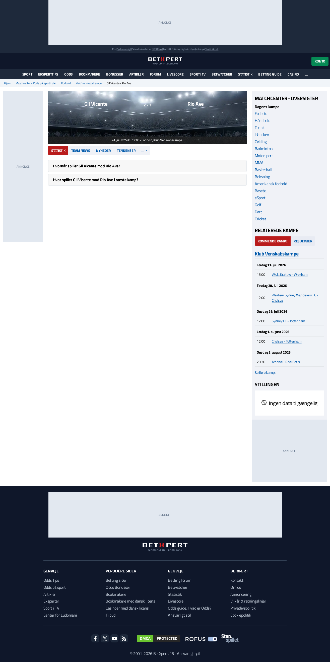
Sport (27, 74)
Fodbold (66, 83)
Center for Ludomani (60, 615)
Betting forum (179, 580)
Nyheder (103, 150)
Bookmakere (89, 74)
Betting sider (116, 580)
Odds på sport (54, 587)
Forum (155, 74)
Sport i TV (198, 74)
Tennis (260, 127)
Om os (235, 587)
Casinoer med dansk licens (127, 608)
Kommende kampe (273, 241)
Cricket (260, 219)
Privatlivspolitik (243, 608)
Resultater (303, 241)
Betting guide (269, 74)
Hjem (7, 83)
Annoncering (240, 594)
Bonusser (114, 74)
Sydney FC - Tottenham (288, 320)
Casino (293, 74)
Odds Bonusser (118, 587)
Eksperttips (48, 74)
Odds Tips (51, 580)
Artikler (136, 74)
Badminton (264, 149)
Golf (258, 205)
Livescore (175, 74)
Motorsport (264, 156)
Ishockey (262, 134)
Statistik (245, 74)
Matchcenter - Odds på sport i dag (36, 83)
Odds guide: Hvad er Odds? (189, 608)
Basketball (263, 170)
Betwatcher (222, 74)
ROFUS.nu (157, 49)
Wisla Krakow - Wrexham (290, 274)
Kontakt (236, 580)
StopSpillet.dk (211, 49)
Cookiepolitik (240, 615)
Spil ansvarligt (124, 49)
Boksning (262, 177)
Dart (258, 212)
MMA (259, 163)
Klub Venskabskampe (89, 83)
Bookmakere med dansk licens (130, 601)
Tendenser (126, 150)
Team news (80, 150)
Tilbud (110, 615)
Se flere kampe (265, 373)
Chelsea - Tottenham (287, 341)
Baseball (261, 191)
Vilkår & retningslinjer (248, 601)
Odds (68, 74)
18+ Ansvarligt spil (185, 653)
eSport (260, 198)
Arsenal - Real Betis (286, 361)
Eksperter (51, 601)
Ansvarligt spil (179, 615)
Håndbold (262, 120)
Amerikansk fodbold (271, 184)
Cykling (261, 142)
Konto (320, 61)
